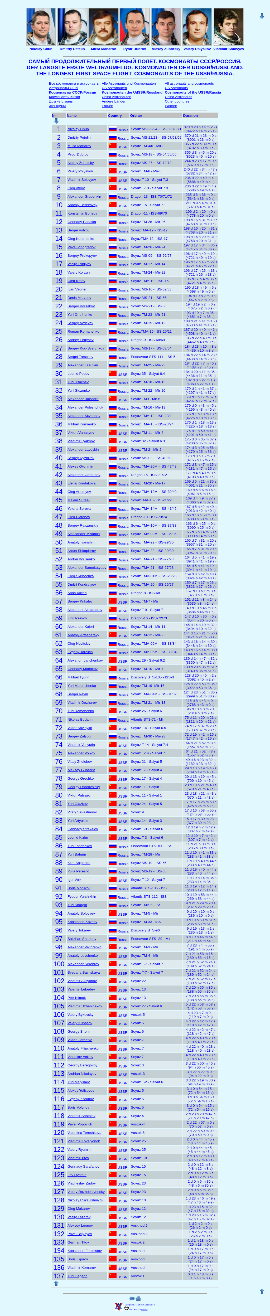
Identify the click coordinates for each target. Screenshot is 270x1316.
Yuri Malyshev (79, 1082)
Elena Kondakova (82, 483)
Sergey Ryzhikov (81, 458)
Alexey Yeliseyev (81, 1090)
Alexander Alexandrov (85, 610)
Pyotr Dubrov (78, 154)
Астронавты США (63, 88)
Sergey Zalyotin (80, 736)
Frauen (107, 106)
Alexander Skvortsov (84, 416)
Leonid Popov (78, 374)
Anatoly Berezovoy (82, 205)
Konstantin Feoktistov (85, 1251)
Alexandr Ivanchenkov (85, 660)
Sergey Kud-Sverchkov (86, 348)
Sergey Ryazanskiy (83, 525)
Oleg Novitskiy (79, 643)
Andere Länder (114, 101)
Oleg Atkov (76, 188)
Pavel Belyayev (80, 1234)
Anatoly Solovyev (81, 913)
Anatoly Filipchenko (83, 1048)
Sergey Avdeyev (80, 323)
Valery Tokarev (79, 930)
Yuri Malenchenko (82, 686)
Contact (144, 1309)
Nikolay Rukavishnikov (85, 1200)
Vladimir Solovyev (82, 180)
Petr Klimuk (77, 998)
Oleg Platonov (79, 517)
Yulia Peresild (78, 871)
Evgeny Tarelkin (80, 652)
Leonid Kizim (78, 837)
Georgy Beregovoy (82, 1065)
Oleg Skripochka (81, 576)
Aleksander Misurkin (84, 534)
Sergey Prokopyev (82, 256)
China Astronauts (178, 97)
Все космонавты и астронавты (74, 83)
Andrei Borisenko (81, 559)
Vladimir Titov (78, 1158)
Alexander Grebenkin (84, 196)
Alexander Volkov (81, 753)
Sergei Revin (78, 694)
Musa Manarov (79, 146)
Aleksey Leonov (80, 1225)
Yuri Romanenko (81, 711)
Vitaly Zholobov (80, 762)
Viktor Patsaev (79, 795)
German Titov (78, 1242)
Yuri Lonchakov (80, 846)
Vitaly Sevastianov (82, 812)
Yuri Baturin (77, 854)
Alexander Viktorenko (85, 947)
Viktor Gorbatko (80, 1040)
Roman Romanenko (83, 331)
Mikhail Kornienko (82, 424)
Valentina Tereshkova (85, 1133)
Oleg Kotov (76, 281)
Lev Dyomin (77, 1175)
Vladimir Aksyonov (82, 981)
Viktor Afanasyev (81, 433)
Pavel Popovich (80, 1124)
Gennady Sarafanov (83, 1166)
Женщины (57, 106)
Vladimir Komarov (82, 1268)
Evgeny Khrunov (81, 1099)
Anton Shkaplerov (82, 551)
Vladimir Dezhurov (82, 703)
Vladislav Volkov (80, 1057)
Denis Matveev (79, 298)
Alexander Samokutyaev (87, 568)
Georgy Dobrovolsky (84, 787)
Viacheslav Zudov (82, 1183)
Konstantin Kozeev (82, 922)
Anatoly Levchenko (83, 956)
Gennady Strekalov (83, 829)
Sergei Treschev (80, 357)
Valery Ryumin (79, 1150)
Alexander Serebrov (83, 964)
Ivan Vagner (77, 289)
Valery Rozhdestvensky (86, 1192)
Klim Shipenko (79, 863)
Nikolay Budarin (80, 719)
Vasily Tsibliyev (79, 264)
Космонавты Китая (64, 97)
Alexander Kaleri (81, 627)
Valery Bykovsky (81, 1015)
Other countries (177, 101)
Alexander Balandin (83, 399)
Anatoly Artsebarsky (83, 635)
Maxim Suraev (79, 500)
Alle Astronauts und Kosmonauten (129, 83)
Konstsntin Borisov (82, 213)
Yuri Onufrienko (80, 315)
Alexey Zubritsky (81, 163)
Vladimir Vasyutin (81, 745)
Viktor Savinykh (80, 728)
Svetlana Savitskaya (84, 972)
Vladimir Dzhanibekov (85, 1006)
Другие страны (61, 101)
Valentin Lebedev (81, 989)
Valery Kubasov (80, 1023)
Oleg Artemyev (79, 492)
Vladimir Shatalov (81, 1116)
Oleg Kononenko (81, 239)
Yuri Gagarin (78, 1276)
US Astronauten (114, 88)
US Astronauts (176, 88)
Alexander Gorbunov (84, 475)
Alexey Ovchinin (80, 466)
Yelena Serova (79, 509)
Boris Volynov (78, 1107)
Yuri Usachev (78, 382)
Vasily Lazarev (79, 1217)
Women (171, 106)
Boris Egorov (78, 1259)
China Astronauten (116, 97)
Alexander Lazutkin (83, 365)
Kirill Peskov (77, 618)
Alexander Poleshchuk (85, 407)
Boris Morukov (79, 888)
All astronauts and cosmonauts (189, 83)
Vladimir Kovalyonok (84, 1141)
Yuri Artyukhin (78, 821)
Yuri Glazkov (78, 804)
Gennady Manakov (83, 669)
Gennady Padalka (82, 222)
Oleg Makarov (79, 1209)
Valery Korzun (79, 272)
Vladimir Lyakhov (81, 441)
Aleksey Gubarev (81, 770)
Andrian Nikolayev (82, 1074)
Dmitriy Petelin (79, 137)
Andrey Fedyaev (81, 340)
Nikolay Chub (78, 129)
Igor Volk (74, 880)
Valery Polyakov (80, 171)
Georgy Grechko (81, 778)
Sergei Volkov (78, 230)
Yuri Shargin (77, 905)
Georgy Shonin (79, 1031)
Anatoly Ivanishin (81, 542)
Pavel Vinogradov (81, 247)
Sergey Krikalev (80, 601)
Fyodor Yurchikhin (82, 897)
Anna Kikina (77, 593)
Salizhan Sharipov (82, 939)
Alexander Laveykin (83, 449)
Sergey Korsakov (81, 306)
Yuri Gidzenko (79, 390)
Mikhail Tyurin (78, 677)
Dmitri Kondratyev (82, 584)
